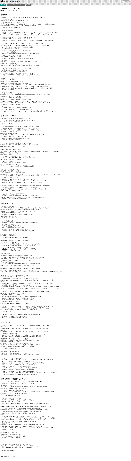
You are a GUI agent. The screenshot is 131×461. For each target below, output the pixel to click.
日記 (21, 4)
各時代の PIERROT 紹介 (8, 450)
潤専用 (14, 4)
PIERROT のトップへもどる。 (10, 456)
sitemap (126, 1)
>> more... (28, 4)
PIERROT (3, 4)
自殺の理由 (4, 249)
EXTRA (9, 4)
